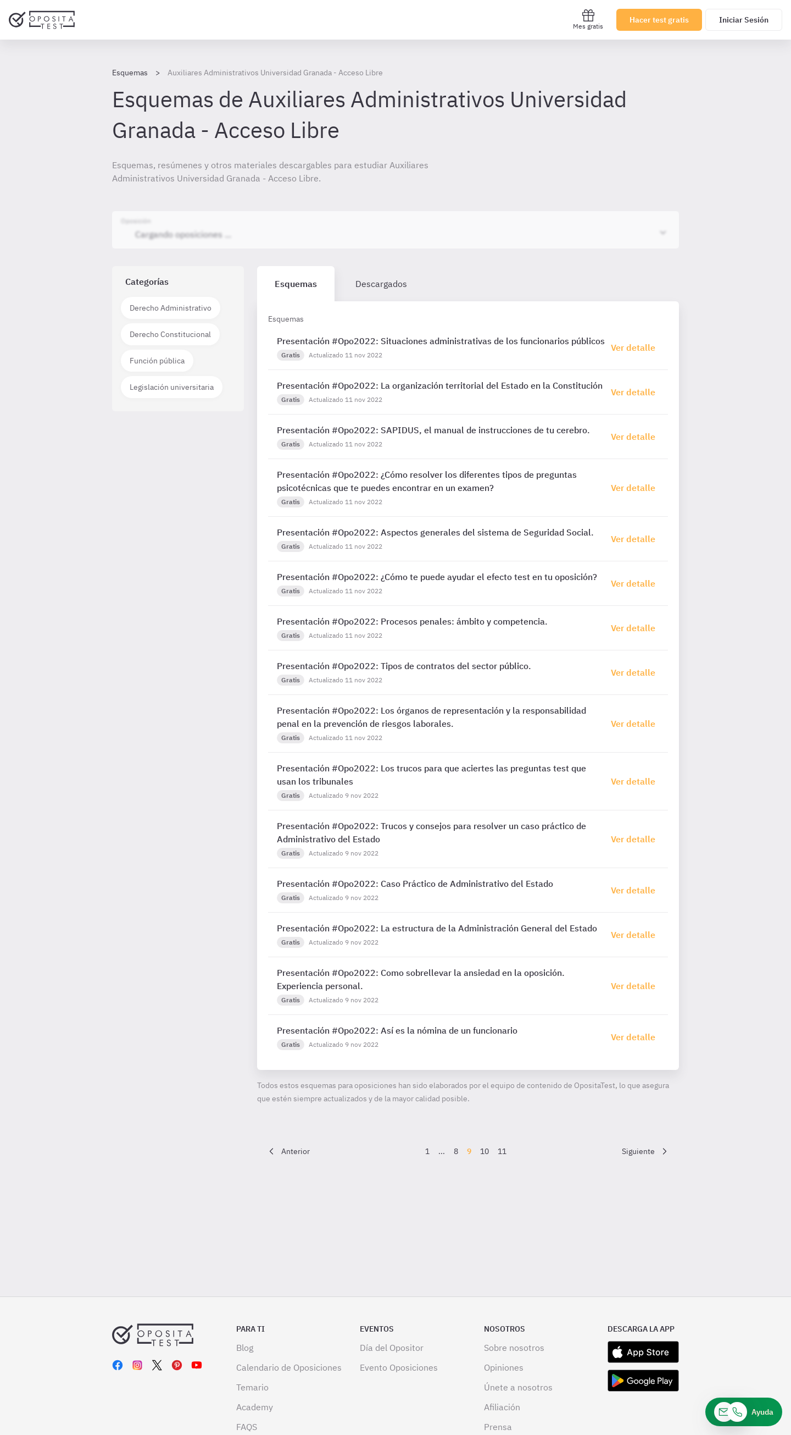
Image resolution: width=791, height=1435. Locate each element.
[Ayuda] (743, 1412)
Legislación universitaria (172, 387)
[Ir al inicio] (42, 20)
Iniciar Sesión (743, 20)
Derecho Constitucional (170, 334)
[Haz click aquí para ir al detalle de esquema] (635, 347)
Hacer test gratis (659, 20)
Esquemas (130, 73)
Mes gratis (588, 19)
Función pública (157, 361)
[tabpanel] (468, 685)
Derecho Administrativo (170, 308)
